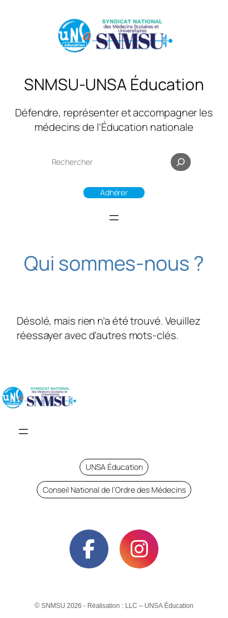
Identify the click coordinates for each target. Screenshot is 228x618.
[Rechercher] (181, 162)
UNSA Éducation (114, 467)
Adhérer (114, 192)
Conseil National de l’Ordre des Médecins (114, 489)
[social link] (89, 548)
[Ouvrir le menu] (114, 217)
